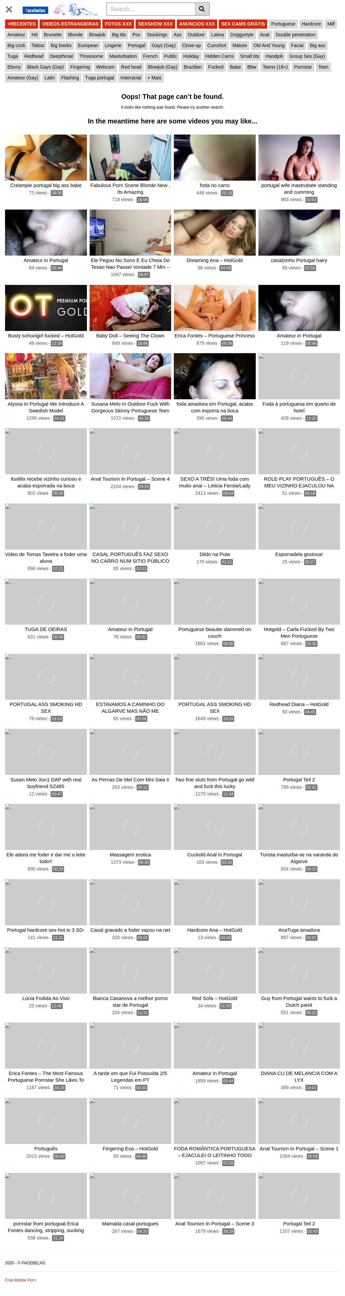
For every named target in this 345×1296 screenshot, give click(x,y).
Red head (131, 67)
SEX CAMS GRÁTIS (243, 24)
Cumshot (216, 45)
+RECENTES (21, 24)
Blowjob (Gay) (162, 67)
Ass (177, 34)
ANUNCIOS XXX (197, 24)
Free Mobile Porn (20, 1280)
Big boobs (61, 45)
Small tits (249, 56)
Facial (297, 45)
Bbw (251, 67)
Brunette (53, 34)
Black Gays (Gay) (45, 67)
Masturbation (123, 56)
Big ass (317, 45)
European (88, 45)
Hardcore (311, 24)
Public (170, 56)
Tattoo (38, 45)
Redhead (33, 56)
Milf (331, 24)
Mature (240, 45)
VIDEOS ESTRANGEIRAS (70, 24)
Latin (50, 77)
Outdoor (196, 34)
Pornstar (303, 67)
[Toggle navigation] (11, 8)
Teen (323, 67)
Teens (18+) (275, 67)
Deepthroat (61, 56)
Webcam (105, 67)
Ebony (14, 67)
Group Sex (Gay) (307, 56)
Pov (136, 34)
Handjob (274, 56)
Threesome (91, 56)
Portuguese (283, 24)
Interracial (130, 77)
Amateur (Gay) (22, 77)
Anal (264, 34)
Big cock (16, 45)
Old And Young (269, 45)
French (150, 56)
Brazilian (193, 67)
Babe (235, 67)
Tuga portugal (99, 77)
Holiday (191, 56)
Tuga (12, 56)
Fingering (80, 67)
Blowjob (97, 34)
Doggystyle (241, 34)
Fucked (216, 67)
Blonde (75, 34)
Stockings (157, 34)
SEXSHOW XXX (155, 24)
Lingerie (113, 45)
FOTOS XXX (118, 24)
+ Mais (154, 77)
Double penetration (295, 34)
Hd (35, 34)
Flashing (70, 77)
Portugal (136, 45)
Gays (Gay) (164, 45)
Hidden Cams (219, 56)
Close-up (191, 45)
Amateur (16, 34)
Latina (217, 34)
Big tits (119, 34)
